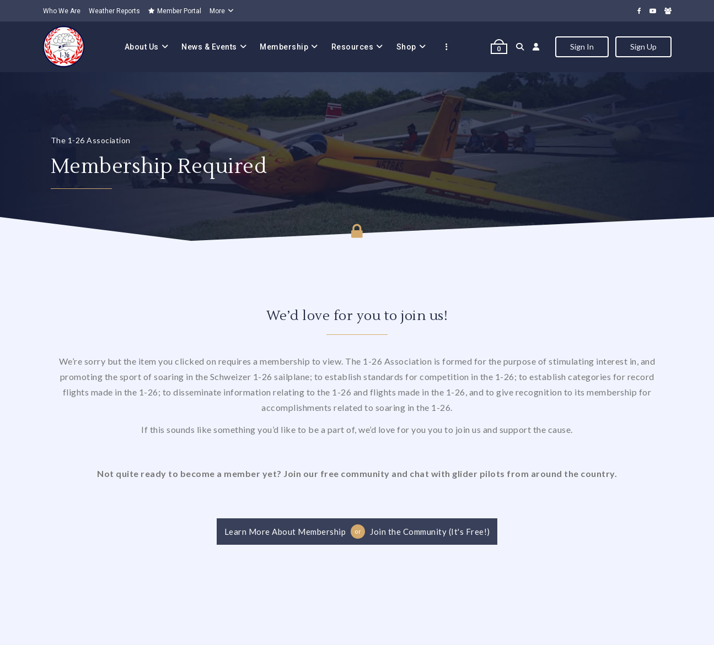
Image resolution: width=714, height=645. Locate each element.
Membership (284, 46)
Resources (352, 46)
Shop (406, 46)
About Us (142, 46)
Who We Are (61, 11)
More (217, 11)
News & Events (209, 46)
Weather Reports (114, 11)
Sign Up (643, 46)
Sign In (582, 46)
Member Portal (174, 11)
